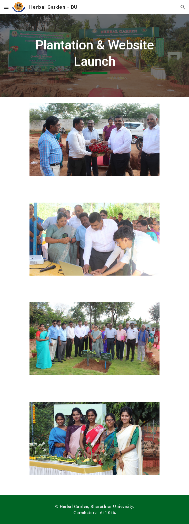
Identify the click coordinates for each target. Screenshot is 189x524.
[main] (94, 55)
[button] (6, 7)
